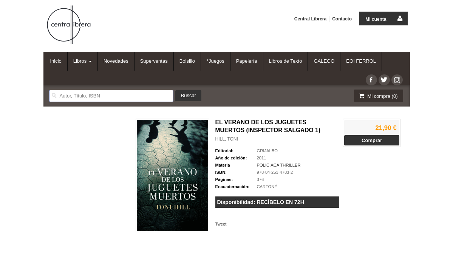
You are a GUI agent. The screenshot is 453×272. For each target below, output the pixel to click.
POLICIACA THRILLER (279, 165)
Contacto (342, 19)
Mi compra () (378, 96)
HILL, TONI (226, 139)
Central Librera (310, 19)
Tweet (221, 224)
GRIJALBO (267, 150)
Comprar (372, 140)
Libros (82, 61)
